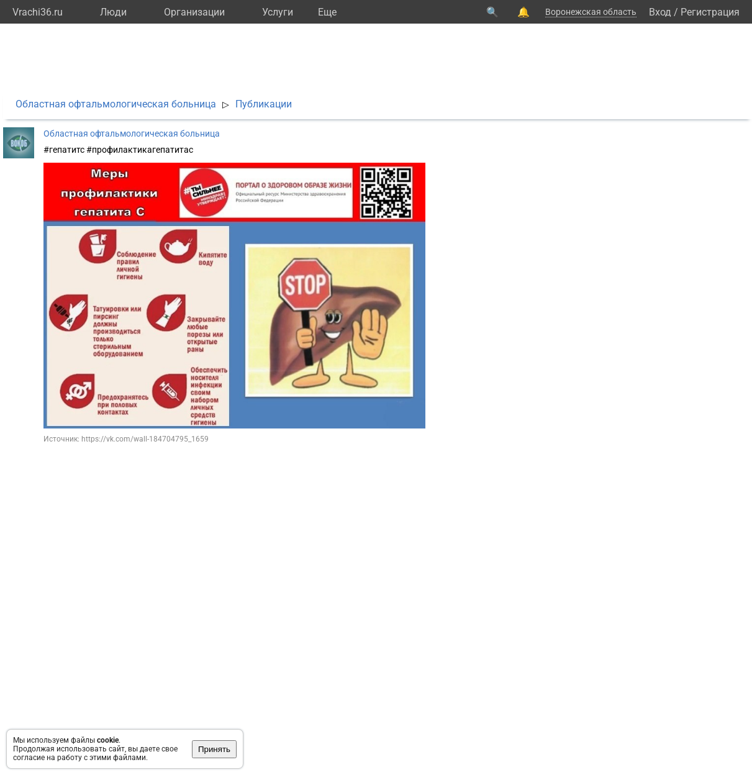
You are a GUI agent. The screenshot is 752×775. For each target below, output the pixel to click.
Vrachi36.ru (37, 12)
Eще (327, 12)
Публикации (263, 104)
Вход (660, 12)
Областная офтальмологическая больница (116, 104)
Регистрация (710, 12)
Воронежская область (590, 12)
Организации (194, 12)
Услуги (277, 12)
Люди (113, 12)
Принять (214, 749)
